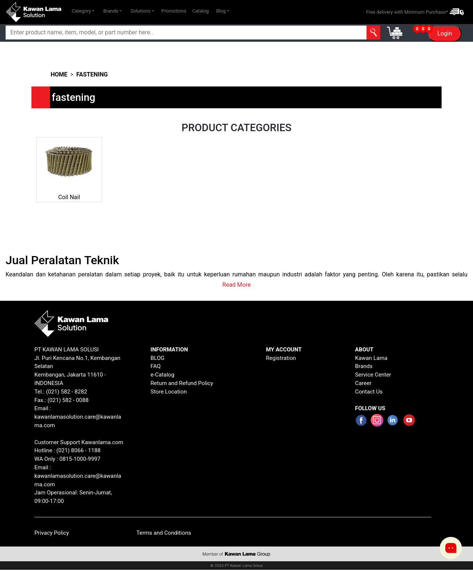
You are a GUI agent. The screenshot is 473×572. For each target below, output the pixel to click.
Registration (281, 358)
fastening (92, 74)
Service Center (373, 374)
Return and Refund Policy (181, 383)
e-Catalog (162, 374)
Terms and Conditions (163, 533)
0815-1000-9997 (80, 459)
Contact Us (369, 391)
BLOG (157, 358)
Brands (363, 366)
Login (445, 33)
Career (363, 383)
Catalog (200, 11)
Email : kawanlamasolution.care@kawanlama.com (77, 476)
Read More (236, 284)
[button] (83, 11)
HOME (59, 74)
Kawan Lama (371, 358)
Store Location (168, 391)
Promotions (173, 11)
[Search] (164, 32)
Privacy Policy (51, 533)
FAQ (155, 366)
